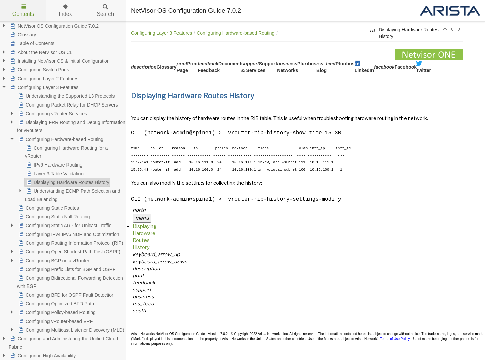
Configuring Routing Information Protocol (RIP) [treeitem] (70, 243)
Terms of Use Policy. (395, 339)
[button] (445, 29)
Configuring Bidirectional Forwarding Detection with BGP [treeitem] (70, 281)
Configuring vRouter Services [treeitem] (52, 114)
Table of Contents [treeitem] (31, 43)
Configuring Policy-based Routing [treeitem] (56, 312)
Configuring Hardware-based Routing (235, 33)
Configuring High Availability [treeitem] (42, 356)
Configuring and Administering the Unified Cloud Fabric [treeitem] (63, 342)
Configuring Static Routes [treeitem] (48, 208)
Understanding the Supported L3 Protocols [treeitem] (66, 96)
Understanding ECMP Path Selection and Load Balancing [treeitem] (72, 194)
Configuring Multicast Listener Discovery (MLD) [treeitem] (70, 330)
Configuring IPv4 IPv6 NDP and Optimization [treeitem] (68, 234)
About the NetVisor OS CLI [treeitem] (41, 52)
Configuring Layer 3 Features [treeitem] (43, 87)
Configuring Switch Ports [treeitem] (39, 70)
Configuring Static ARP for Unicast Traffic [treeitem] (64, 225)
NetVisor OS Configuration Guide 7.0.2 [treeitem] (54, 26)
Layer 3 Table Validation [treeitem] (54, 174)
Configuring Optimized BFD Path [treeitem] (55, 304)
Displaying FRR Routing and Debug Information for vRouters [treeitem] (71, 125)
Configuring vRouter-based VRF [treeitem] (55, 321)
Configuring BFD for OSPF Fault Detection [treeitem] (66, 295)
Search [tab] (105, 10)
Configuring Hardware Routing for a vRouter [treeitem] (66, 151)
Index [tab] (65, 10)
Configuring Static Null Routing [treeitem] (53, 217)
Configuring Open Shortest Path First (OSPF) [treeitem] (68, 252)
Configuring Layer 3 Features (161, 33)
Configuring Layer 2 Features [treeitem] (43, 78)
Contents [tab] (23, 10)
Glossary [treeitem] (22, 35)
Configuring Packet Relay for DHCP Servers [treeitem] (67, 105)
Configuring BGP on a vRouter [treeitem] (53, 261)
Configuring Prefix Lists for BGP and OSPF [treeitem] (66, 269)
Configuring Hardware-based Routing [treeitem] (60, 139)
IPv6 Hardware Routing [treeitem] (54, 165)
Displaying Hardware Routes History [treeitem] (67, 182)
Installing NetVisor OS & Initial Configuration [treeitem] (59, 61)
